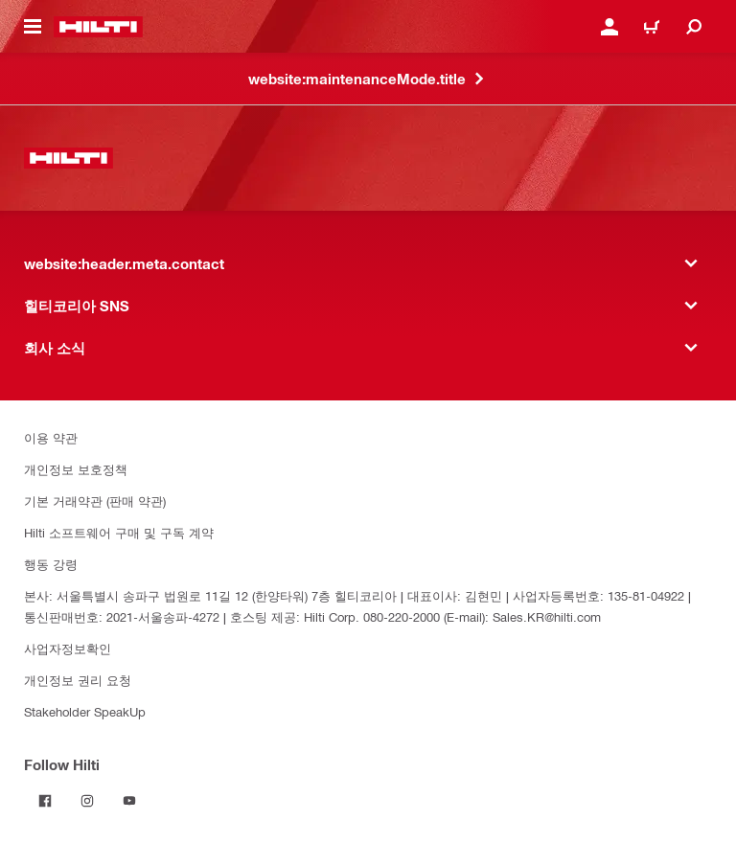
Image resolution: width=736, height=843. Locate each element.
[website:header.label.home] (98, 26)
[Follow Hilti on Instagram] (87, 801)
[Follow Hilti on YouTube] (129, 801)
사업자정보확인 (67, 648)
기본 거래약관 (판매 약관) (95, 500)
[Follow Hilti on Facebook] (45, 801)
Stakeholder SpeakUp (85, 711)
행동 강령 (51, 564)
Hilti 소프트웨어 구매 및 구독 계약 (119, 532)
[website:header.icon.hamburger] (33, 27)
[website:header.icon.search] (694, 27)
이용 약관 (51, 437)
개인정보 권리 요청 (77, 679)
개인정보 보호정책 (75, 469)
